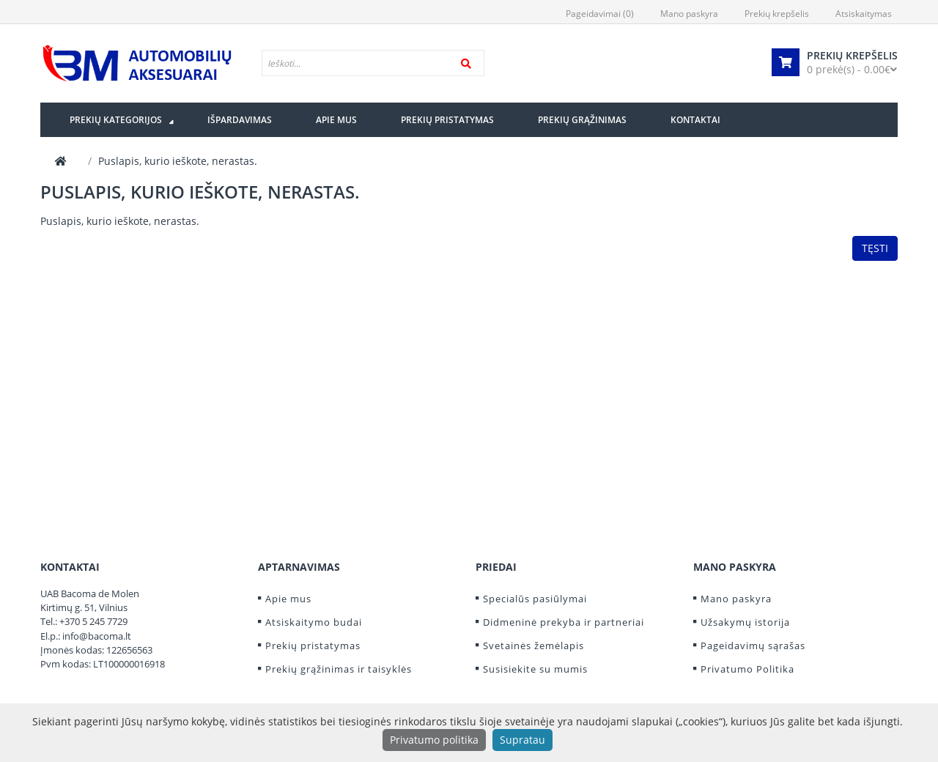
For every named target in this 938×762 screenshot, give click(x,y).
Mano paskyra (736, 598)
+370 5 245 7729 (93, 621)
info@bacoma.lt (96, 636)
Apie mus (288, 598)
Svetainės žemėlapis (533, 645)
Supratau (522, 740)
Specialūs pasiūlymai (535, 598)
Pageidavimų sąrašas (753, 645)
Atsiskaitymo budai (313, 622)
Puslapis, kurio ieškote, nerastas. (177, 161)
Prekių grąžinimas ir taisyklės (338, 669)
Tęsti (875, 248)
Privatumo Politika (747, 669)
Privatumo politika (434, 740)
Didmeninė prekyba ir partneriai (563, 622)
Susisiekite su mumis (535, 669)
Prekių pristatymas (313, 645)
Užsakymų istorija (745, 622)
